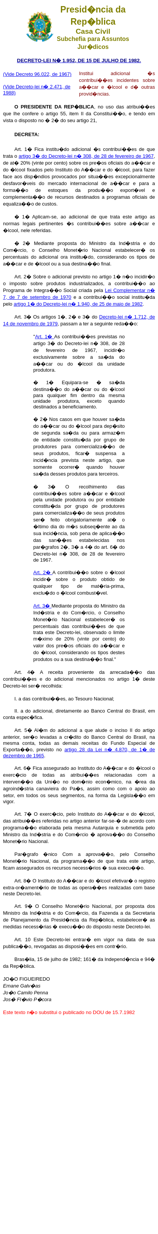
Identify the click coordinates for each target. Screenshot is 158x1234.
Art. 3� (42, 606)
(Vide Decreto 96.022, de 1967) (37, 74)
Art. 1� (44, 336)
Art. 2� (43, 572)
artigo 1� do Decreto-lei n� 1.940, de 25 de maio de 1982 (78, 304)
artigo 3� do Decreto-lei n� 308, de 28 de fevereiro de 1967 (86, 156)
